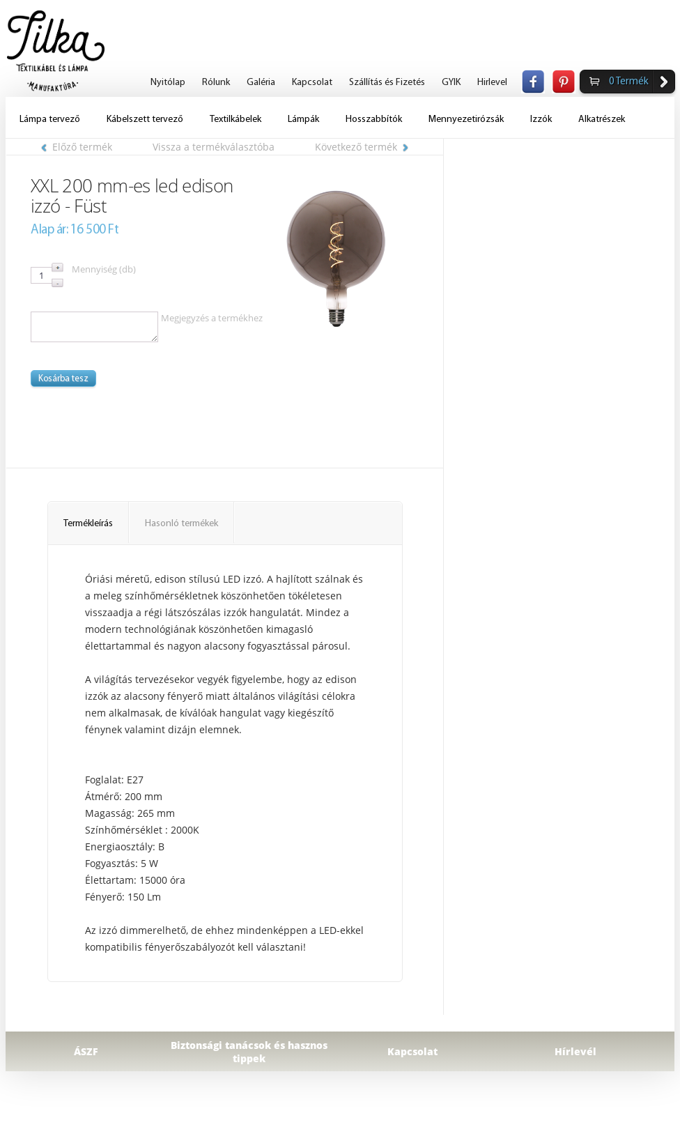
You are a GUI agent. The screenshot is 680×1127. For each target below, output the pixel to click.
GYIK (451, 82)
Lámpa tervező (50, 119)
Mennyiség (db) (104, 269)
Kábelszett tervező (145, 119)
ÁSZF (86, 1051)
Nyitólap (167, 82)
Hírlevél (575, 1051)
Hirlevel (492, 82)
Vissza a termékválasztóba (214, 146)
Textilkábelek (235, 119)
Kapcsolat (312, 82)
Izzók (541, 119)
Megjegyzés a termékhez (212, 318)
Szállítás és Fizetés (387, 82)
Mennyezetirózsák (466, 119)
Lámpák (303, 119)
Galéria (261, 82)
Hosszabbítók (374, 119)
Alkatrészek (601, 119)
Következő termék (361, 146)
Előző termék (76, 146)
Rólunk (216, 82)
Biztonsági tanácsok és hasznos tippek (249, 1051)
